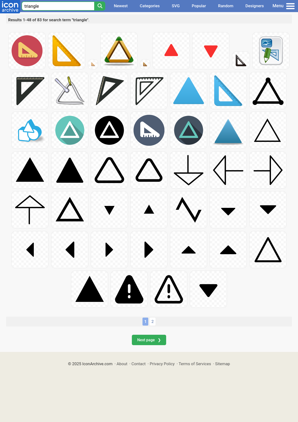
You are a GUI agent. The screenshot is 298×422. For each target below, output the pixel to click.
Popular (199, 5)
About (122, 363)
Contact (138, 363)
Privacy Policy (162, 363)
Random (225, 5)
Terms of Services (195, 363)
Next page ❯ (149, 340)
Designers (254, 5)
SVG (176, 5)
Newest (121, 5)
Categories (150, 5)
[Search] (99, 6)
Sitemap (222, 363)
